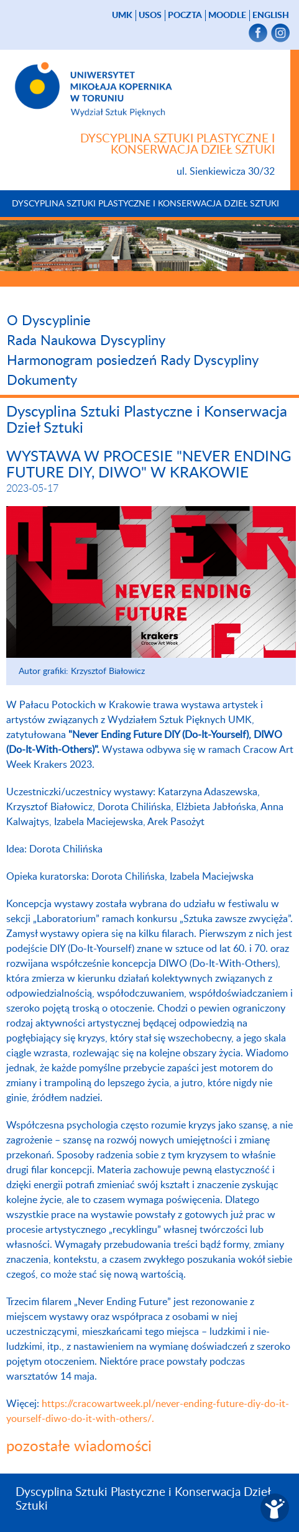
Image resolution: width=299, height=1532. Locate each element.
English (270, 15)
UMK (122, 15)
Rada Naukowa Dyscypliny (86, 341)
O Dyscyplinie (49, 321)
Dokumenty (42, 380)
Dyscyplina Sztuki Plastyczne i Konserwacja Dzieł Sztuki (145, 204)
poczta (185, 15)
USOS (150, 15)
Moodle (227, 15)
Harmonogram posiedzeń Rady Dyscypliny (133, 360)
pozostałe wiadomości (79, 1446)
